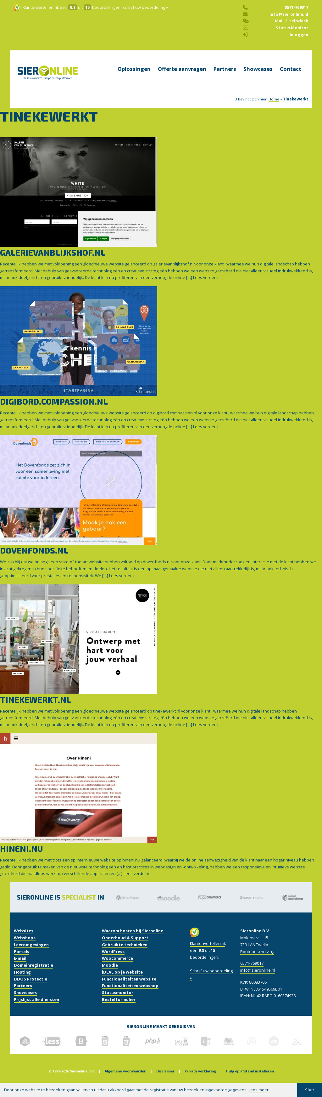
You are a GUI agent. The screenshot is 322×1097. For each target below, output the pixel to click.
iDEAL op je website (122, 980)
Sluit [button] (309, 1090)
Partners (225, 77)
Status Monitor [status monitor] (292, 32)
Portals (21, 959)
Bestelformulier (119, 1007)
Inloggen (299, 39)
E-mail (20, 966)
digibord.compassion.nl (54, 409)
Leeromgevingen (31, 953)
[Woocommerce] (211, 905)
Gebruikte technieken (124, 953)
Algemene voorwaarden (125, 1079)
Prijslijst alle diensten (36, 1007)
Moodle (110, 973)
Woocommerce (117, 966)
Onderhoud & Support (125, 946)
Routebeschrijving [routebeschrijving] (257, 959)
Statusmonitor (117, 1000)
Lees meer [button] (258, 1090)
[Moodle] (170, 905)
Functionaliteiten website (129, 987)
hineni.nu (21, 856)
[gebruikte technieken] (25, 1049)
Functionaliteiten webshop (130, 994)
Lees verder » (206, 285)
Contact (290, 77)
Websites (23, 939)
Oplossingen (134, 77)
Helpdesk (298, 25)
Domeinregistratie (33, 973)
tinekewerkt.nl (35, 707)
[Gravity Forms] (252, 905)
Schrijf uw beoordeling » (145, 11)
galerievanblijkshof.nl (52, 260)
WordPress (113, 959)
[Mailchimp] (294, 905)
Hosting (22, 980)
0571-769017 (296, 11)
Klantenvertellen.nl (40, 11)
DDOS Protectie (30, 987)
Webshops (25, 946)
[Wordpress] (128, 905)
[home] (48, 84)
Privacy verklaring (200, 1079)
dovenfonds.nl (34, 558)
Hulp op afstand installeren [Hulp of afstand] (250, 1079)
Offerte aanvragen (182, 77)
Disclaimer (165, 1079)
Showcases (258, 77)
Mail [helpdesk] (279, 25)
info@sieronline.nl (288, 18)
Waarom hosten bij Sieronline (132, 939)
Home (274, 107)
